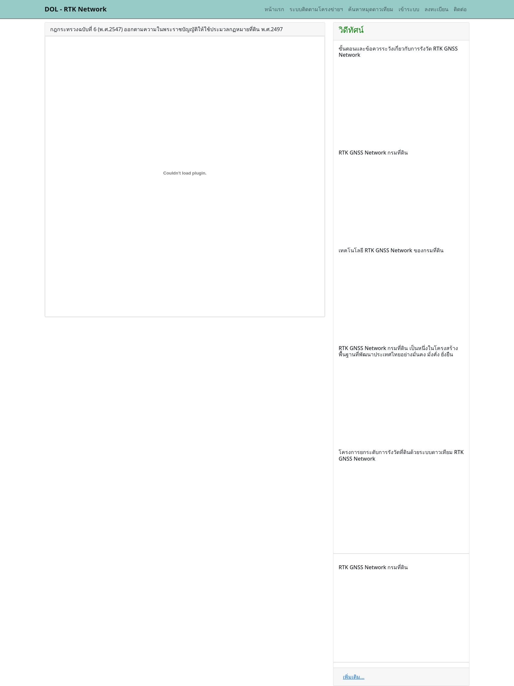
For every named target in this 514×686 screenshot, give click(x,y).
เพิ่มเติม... (354, 676)
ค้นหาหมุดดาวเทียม (370, 9)
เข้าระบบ (409, 9)
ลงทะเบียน (436, 9)
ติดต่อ (460, 9)
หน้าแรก (274, 9)
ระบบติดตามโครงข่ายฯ (316, 9)
